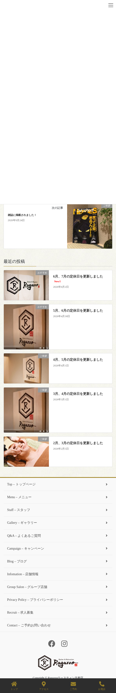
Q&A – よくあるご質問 (58, 536)
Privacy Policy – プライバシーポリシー (58, 600)
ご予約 (73, 685)
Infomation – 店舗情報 (58, 574)
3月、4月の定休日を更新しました (78, 394)
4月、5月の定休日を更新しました (78, 359)
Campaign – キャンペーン (58, 548)
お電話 (101, 685)
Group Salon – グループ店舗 (58, 587)
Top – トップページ (58, 484)
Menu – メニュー (58, 497)
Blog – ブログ (58, 561)
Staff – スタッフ (58, 510)
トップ (14, 685)
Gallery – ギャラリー (58, 522)
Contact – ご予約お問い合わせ (58, 625)
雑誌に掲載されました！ (22, 215)
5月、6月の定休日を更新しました (78, 310)
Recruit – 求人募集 (58, 612)
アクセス (44, 685)
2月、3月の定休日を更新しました (78, 443)
